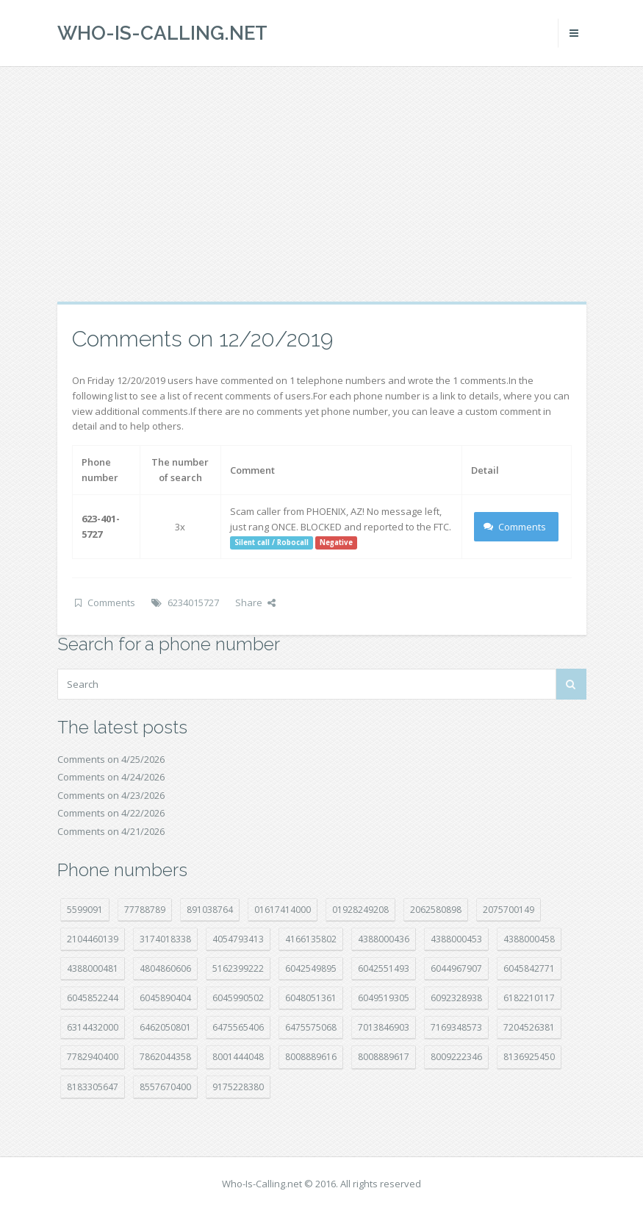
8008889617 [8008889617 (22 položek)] (383, 1056)
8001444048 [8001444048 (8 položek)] (238, 1056)
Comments (515, 526)
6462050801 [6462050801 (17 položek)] (165, 1027)
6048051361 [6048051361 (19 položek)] (311, 998)
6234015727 (193, 602)
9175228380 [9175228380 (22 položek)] (238, 1087)
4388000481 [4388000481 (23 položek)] (92, 968)
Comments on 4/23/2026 (111, 795)
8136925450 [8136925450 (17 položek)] (529, 1056)
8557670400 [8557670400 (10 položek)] (165, 1087)
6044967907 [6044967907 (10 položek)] (456, 968)
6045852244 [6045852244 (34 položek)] (92, 998)
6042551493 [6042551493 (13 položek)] (383, 968)
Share (255, 602)
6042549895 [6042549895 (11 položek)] (311, 968)
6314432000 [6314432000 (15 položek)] (92, 1027)
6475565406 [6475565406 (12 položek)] (238, 1027)
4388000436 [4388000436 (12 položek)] (383, 939)
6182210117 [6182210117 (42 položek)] (529, 998)
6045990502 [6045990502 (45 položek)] (238, 998)
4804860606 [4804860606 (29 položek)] (165, 968)
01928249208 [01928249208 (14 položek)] (360, 909)
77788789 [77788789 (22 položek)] (144, 909)
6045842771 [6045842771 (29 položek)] (529, 968)
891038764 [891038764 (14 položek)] (210, 909)
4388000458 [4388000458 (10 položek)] (529, 939)
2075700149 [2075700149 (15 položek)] (508, 909)
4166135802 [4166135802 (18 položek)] (311, 939)
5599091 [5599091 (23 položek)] (85, 909)
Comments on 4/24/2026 (111, 776)
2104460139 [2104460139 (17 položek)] (92, 939)
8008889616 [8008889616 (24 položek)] (311, 1056)
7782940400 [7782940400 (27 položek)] (92, 1056)
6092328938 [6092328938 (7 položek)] (456, 998)
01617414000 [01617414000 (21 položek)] (282, 909)
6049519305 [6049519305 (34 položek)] (383, 998)
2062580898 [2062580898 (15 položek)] (435, 909)
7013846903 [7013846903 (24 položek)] (383, 1027)
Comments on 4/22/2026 (111, 812)
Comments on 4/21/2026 (111, 831)
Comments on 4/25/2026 (111, 759)
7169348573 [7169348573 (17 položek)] (456, 1027)
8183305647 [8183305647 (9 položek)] (92, 1087)
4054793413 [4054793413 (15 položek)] (238, 939)
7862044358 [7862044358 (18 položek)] (165, 1056)
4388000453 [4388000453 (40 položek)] (456, 939)
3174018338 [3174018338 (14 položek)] (165, 939)
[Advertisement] (321, 184)
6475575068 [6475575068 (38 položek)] (311, 1027)
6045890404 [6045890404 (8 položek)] (165, 998)
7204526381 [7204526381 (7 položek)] (529, 1027)
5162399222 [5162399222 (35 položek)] (238, 968)
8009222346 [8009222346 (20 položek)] (456, 1056)
